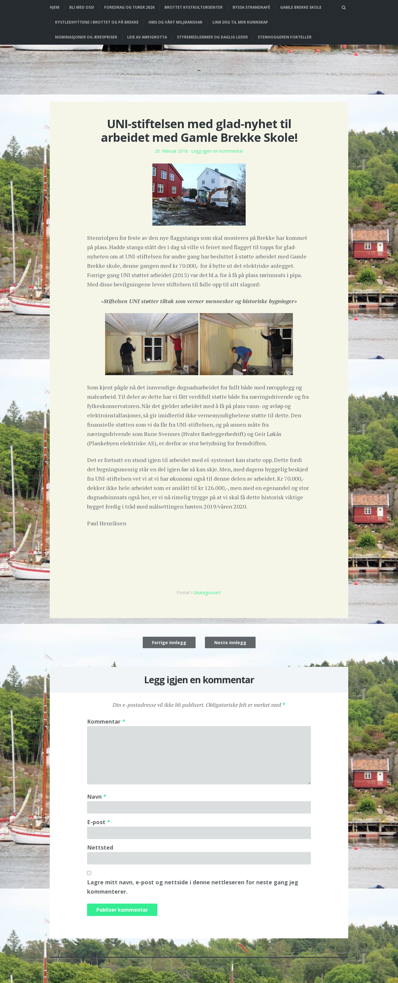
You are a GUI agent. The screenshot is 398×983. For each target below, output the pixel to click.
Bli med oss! (81, 7)
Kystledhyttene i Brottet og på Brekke (97, 22)
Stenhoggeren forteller (285, 37)
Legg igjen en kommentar (217, 151)
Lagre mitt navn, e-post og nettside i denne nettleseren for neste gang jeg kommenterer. (192, 886)
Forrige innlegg (169, 642)
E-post (98, 822)
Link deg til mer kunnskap (240, 22)
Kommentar (106, 721)
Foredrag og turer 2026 (129, 7)
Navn (96, 796)
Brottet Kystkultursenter (193, 7)
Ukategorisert (207, 592)
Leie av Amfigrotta (147, 37)
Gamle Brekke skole (301, 7)
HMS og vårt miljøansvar (175, 22)
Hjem (54, 7)
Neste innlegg (230, 642)
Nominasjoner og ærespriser (86, 37)
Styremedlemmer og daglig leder (212, 37)
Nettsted (100, 847)
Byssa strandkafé (251, 7)
